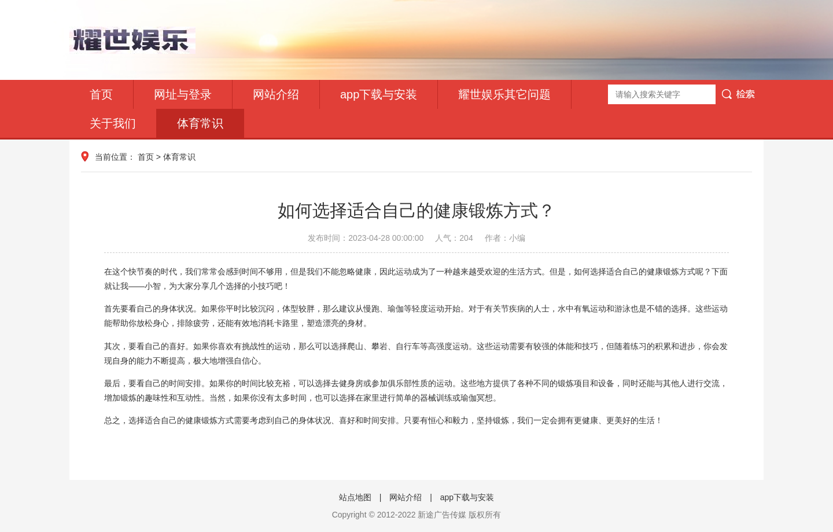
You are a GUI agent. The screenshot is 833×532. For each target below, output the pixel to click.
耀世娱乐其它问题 (504, 94)
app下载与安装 (378, 94)
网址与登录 (183, 94)
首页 (101, 94)
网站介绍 (276, 94)
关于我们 (113, 123)
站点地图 (355, 497)
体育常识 (200, 123)
